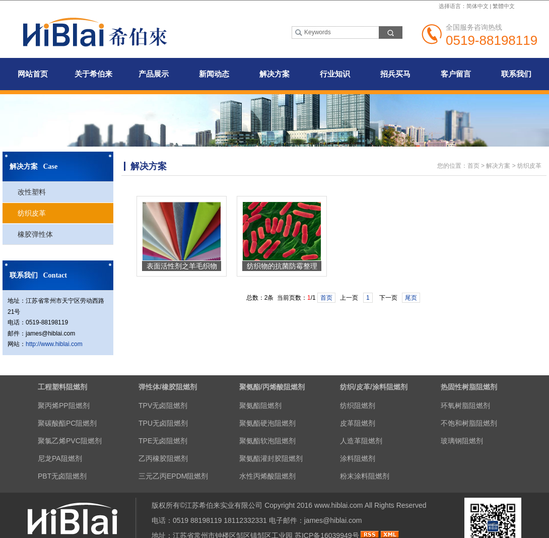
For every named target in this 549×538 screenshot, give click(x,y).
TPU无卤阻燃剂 (163, 423)
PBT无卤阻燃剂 (62, 476)
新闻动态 (214, 74)
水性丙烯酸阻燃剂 (267, 476)
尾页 (411, 297)
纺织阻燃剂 (357, 405)
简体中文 (477, 6)
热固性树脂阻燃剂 (469, 387)
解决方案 (274, 74)
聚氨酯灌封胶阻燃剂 (271, 458)
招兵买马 (395, 74)
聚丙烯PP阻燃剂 (64, 405)
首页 (473, 165)
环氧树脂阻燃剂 (465, 405)
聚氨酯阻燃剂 (260, 405)
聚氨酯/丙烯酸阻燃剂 (272, 387)
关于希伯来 (93, 74)
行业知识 (335, 74)
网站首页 (33, 74)
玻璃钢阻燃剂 (462, 441)
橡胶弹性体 (35, 234)
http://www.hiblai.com (54, 344)
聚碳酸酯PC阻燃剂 (67, 423)
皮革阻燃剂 (357, 423)
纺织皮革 (32, 213)
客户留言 (456, 74)
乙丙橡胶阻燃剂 (163, 458)
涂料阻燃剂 (357, 458)
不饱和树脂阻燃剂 (469, 423)
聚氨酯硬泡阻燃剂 (267, 423)
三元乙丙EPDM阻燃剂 (173, 476)
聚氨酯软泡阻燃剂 (267, 441)
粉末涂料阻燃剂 (364, 476)
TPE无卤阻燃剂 (163, 441)
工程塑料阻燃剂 (62, 387)
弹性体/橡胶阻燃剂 (168, 387)
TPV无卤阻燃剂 (163, 405)
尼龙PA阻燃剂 (60, 458)
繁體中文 (504, 6)
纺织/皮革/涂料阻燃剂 (373, 387)
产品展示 (154, 74)
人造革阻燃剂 (361, 441)
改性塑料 (32, 192)
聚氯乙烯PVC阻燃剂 (70, 441)
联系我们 (516, 74)
